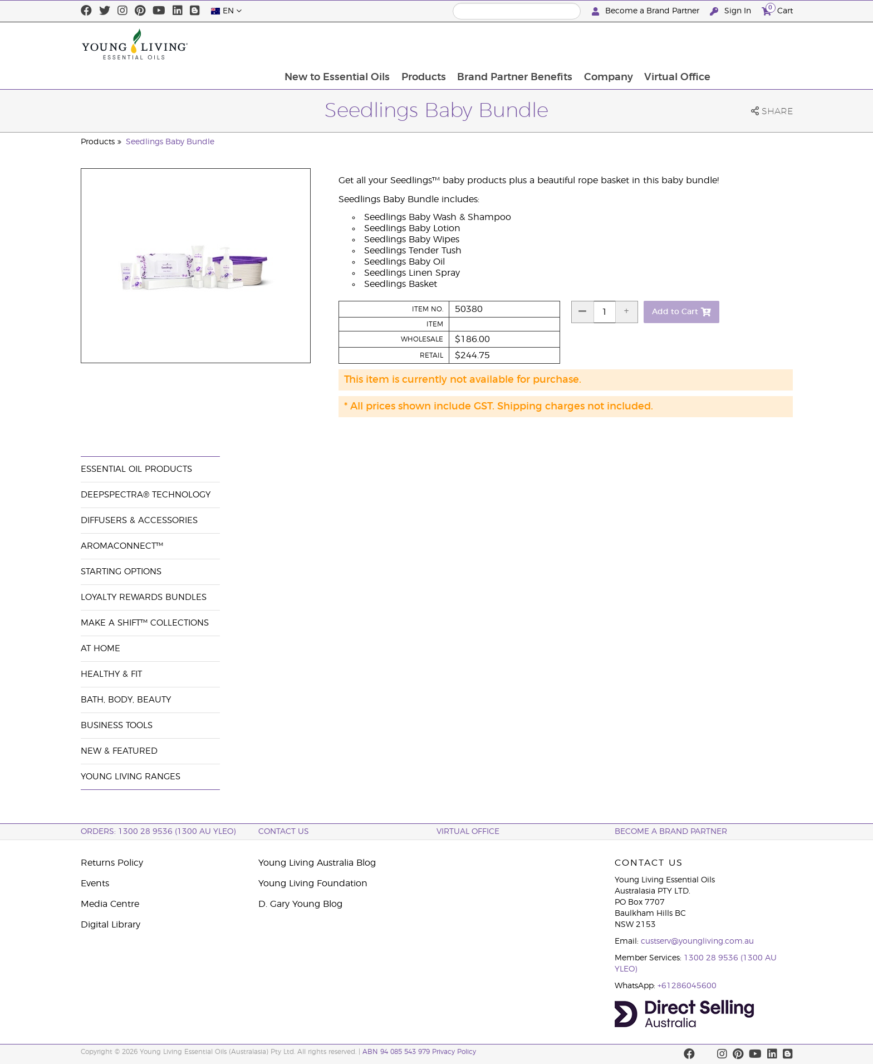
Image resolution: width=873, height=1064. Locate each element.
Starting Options (121, 572)
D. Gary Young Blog (300, 904)
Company (683, 44)
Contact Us (283, 832)
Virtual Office (753, 44)
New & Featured (119, 751)
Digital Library (110, 924)
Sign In (731, 11)
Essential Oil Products (136, 469)
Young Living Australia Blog (317, 862)
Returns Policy (112, 862)
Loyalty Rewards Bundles (144, 597)
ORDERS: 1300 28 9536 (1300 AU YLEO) (158, 832)
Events (95, 883)
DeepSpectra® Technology (145, 495)
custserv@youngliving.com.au (697, 941)
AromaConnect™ (122, 546)
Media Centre (110, 904)
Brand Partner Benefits (589, 44)
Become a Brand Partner (647, 11)
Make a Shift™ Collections (145, 623)
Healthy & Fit (111, 674)
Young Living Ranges (130, 777)
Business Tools (117, 725)
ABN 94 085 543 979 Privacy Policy (419, 1051)
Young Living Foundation (312, 883)
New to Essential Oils (410, 44)
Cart (777, 9)
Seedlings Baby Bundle (170, 142)
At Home (100, 649)
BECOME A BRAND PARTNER (671, 832)
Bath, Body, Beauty (126, 700)
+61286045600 (687, 986)
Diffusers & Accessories (139, 520)
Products (497, 44)
